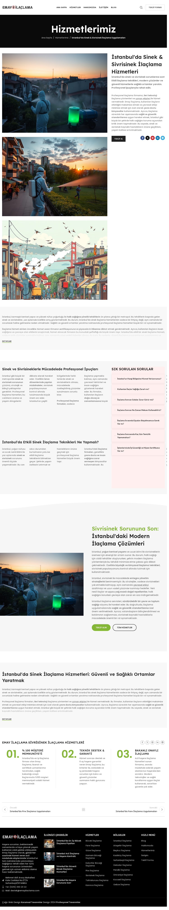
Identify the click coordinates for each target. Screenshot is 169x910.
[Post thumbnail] (49, 843)
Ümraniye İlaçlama (123, 875)
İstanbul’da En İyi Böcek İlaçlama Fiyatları (68, 842)
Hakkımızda (147, 845)
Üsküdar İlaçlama (122, 865)
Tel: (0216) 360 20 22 (15, 887)
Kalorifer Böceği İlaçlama (94, 864)
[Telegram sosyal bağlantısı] (163, 138)
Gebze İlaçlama (121, 884)
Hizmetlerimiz (62, 37)
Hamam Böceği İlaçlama (93, 857)
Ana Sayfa (46, 37)
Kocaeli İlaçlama (122, 879)
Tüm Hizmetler (83, 809)
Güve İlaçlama (93, 850)
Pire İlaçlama (92, 870)
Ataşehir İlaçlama (122, 845)
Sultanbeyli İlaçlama (123, 860)
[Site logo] (17, 7)
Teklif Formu (155, 7)
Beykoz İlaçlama (121, 850)
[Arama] (141, 7)
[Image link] (19, 836)
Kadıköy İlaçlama (122, 855)
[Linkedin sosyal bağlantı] (158, 138)
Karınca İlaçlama (94, 885)
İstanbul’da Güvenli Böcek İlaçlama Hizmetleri (66, 869)
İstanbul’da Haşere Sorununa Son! (66, 881)
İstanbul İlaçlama (122, 840)
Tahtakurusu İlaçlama (97, 880)
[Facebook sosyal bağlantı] (142, 138)
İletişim (144, 855)
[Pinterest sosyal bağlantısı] (153, 138)
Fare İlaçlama (93, 845)
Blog (143, 840)
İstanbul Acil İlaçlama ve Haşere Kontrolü (67, 855)
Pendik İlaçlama (121, 870)
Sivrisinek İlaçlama (95, 875)
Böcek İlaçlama (94, 840)
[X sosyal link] (147, 138)
